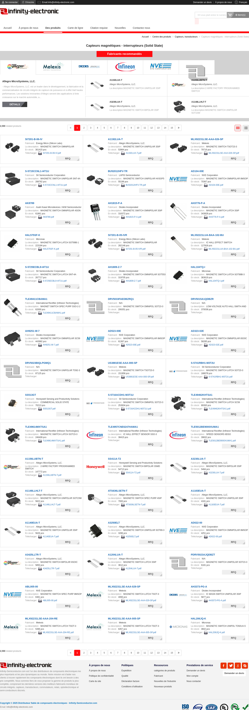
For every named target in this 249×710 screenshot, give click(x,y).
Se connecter (11, 2)
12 (151, 121)
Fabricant (158, 669)
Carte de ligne (75, 21)
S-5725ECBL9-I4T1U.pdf (55, 274)
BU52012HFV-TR (118, 164)
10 (138, 121)
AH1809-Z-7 (115, 260)
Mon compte (192, 669)
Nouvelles (120, 21)
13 (158, 121)
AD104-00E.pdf (216, 178)
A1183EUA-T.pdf (216, 498)
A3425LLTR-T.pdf (51, 562)
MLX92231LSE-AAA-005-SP (124, 612)
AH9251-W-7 (32, 324)
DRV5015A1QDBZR (202, 292)
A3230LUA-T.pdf (216, 466)
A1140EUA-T (32, 516)
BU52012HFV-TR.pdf (136, 178)
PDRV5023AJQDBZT (203, 548)
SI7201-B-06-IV (33, 132)
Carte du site (95, 675)
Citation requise (99, 21)
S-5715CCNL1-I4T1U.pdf (55, 178)
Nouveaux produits (163, 680)
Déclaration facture (130, 675)
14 (165, 121)
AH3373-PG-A (199, 580)
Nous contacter (194, 675)
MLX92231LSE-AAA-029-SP (124, 580)
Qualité (124, 669)
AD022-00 (196, 516)
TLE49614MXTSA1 (36, 420)
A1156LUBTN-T (199, 73)
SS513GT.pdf (49, 402)
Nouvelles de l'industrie (165, 675)
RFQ (67, 152)
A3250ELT (114, 516)
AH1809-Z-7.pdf (133, 274)
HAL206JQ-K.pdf (217, 626)
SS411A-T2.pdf (133, 466)
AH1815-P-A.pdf (133, 210)
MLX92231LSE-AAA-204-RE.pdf (58, 626)
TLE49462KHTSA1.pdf (219, 402)
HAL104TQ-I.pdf (216, 274)
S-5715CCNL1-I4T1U (37, 164)
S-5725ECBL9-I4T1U (37, 260)
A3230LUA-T (116, 95)
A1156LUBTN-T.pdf (52, 468)
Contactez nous (141, 21)
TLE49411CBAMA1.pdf (54, 306)
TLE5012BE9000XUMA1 (205, 420)
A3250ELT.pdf (132, 530)
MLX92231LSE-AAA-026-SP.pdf (224, 146)
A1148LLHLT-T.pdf (51, 498)
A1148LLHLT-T (198, 95)
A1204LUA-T (115, 548)
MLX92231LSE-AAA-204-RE (41, 612)
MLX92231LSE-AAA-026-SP (207, 132)
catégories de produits (164, 664)
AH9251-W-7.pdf (51, 338)
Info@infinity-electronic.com (20, 700)
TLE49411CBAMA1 (36, 292)
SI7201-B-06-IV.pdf (52, 146)
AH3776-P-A (198, 196)
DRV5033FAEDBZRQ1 (121, 292)
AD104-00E (197, 164)
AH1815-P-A (115, 196)
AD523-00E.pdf (133, 338)
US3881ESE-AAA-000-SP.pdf (140, 370)
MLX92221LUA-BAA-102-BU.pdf (224, 242)
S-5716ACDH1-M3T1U (121, 388)
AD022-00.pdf (215, 530)
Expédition (126, 664)
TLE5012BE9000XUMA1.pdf (222, 434)
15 (172, 121)
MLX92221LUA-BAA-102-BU (207, 228)
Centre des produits (161, 30)
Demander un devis (202, 2)
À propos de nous (223, 2)
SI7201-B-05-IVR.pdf (135, 242)
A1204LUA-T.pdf (133, 562)
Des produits (53, 21)
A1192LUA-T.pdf (133, 146)
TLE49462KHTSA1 (201, 388)
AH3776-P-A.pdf (216, 210)
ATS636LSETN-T (117, 484)
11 (145, 121)
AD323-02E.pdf (216, 338)
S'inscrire (29, 2)
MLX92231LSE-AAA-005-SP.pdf (141, 626)
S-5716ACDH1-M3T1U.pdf (138, 402)
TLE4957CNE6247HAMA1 (123, 420)
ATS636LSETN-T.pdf (135, 498)
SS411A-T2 (114, 452)
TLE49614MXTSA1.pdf (54, 434)
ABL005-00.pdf (50, 594)
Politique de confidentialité (101, 669)
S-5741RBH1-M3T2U (203, 356)
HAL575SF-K (32, 228)
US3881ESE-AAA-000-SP (122, 356)
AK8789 (29, 196)
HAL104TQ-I (198, 260)
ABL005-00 (31, 580)
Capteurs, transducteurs (186, 30)
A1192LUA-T (116, 73)
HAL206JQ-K (198, 612)
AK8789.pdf (48, 210)
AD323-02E (197, 324)
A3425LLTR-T (33, 548)
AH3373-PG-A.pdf (217, 594)
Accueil (8, 21)
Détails (15, 98)
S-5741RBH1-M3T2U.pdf (220, 370)
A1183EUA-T (198, 484)
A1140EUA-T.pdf (51, 530)
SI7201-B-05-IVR (117, 228)
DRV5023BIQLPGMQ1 (38, 356)
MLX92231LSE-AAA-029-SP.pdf (141, 594)
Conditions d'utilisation (132, 680)
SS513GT (30, 388)
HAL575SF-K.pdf (51, 242)
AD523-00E (114, 324)
